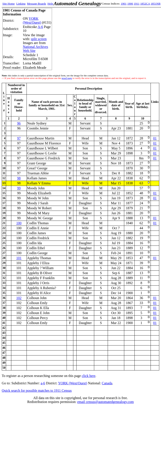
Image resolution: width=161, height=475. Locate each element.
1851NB (155, 3)
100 (19, 223)
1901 (124, 3)
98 (19, 178)
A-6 (40, 27)
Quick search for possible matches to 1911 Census (37, 390)
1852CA (145, 3)
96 (19, 123)
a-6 (43, 383)
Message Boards (36, 3)
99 (19, 188)
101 (19, 258)
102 (19, 298)
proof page (67, 78)
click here (89, 376)
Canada (107, 383)
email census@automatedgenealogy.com (105, 402)
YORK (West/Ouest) (32, 20)
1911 (136, 3)
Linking (20, 3)
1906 (130, 3)
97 (19, 138)
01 (155, 138)
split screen (39, 39)
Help (50, 3)
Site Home (8, 3)
